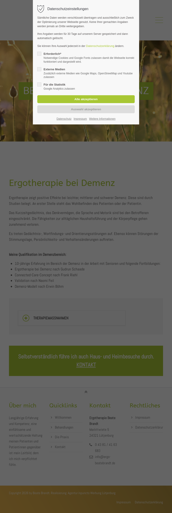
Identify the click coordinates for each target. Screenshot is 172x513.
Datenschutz (63, 118)
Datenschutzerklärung (100, 46)
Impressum (80, 118)
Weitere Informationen (102, 118)
